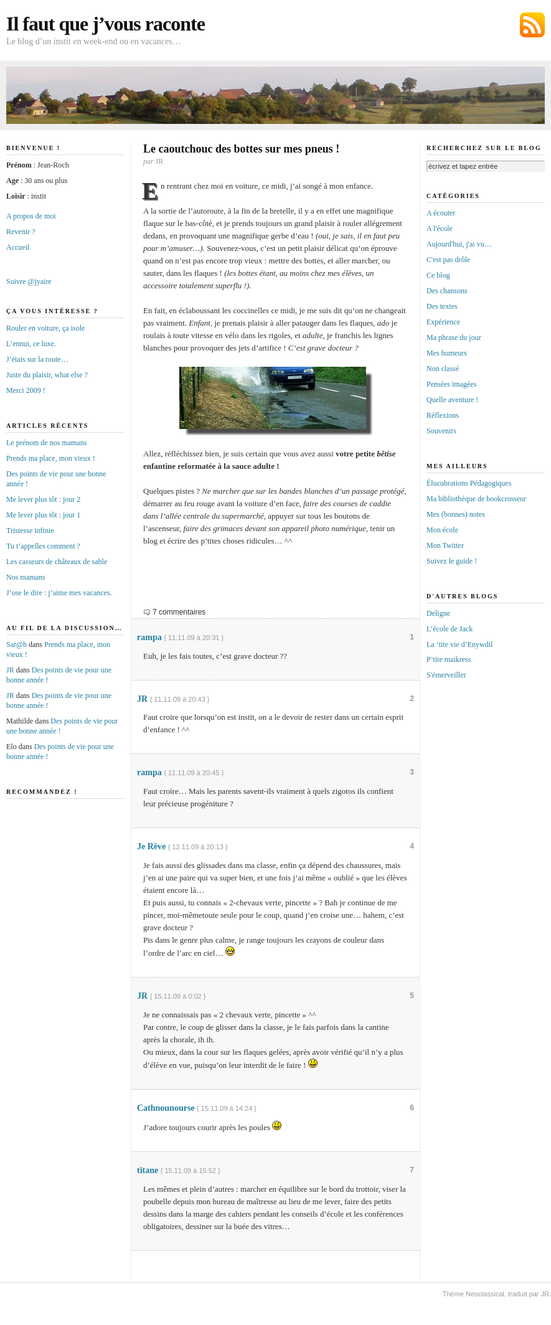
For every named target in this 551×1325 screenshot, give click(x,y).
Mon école (442, 530)
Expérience (443, 322)
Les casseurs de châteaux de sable (56, 561)
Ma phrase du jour (453, 337)
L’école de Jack (449, 629)
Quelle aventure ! (452, 399)
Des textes (442, 306)
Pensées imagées (451, 384)
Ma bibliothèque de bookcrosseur (476, 498)
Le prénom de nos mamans (46, 442)
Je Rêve (151, 846)
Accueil (17, 247)
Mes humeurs (446, 353)
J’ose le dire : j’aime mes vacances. (59, 592)
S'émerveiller (446, 675)
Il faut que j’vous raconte (105, 23)
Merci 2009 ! (25, 390)
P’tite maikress (448, 659)
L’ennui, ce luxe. (31, 343)
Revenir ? (20, 231)
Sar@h (16, 644)
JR (142, 699)
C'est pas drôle (448, 259)
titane (147, 1170)
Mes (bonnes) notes (455, 514)
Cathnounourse (166, 1108)
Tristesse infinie (30, 530)
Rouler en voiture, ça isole (45, 328)
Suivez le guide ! (451, 561)
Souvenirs (441, 431)
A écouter (440, 213)
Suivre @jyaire (29, 281)
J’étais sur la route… (37, 359)
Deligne (438, 613)
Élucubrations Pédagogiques (468, 483)
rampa (149, 637)
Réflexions (442, 415)
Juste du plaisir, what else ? (47, 374)
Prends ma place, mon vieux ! (50, 458)
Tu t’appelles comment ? (43, 546)
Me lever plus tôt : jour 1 (43, 515)
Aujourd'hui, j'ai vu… (459, 244)
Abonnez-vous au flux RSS (532, 24)
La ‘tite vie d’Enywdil (459, 644)
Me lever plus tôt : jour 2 (43, 499)
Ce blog (438, 275)
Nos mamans (25, 577)
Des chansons (447, 290)
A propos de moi (31, 216)
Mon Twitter (445, 545)
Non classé (442, 368)
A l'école (439, 228)
